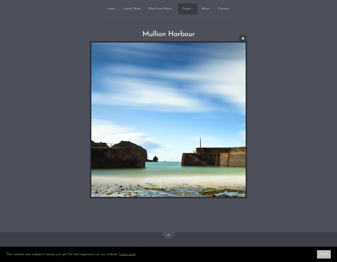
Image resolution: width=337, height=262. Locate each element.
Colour (186, 8)
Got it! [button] (324, 254)
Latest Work (132, 8)
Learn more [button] (127, 254)
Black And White (160, 8)
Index (111, 8)
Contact (223, 8)
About (206, 8)
